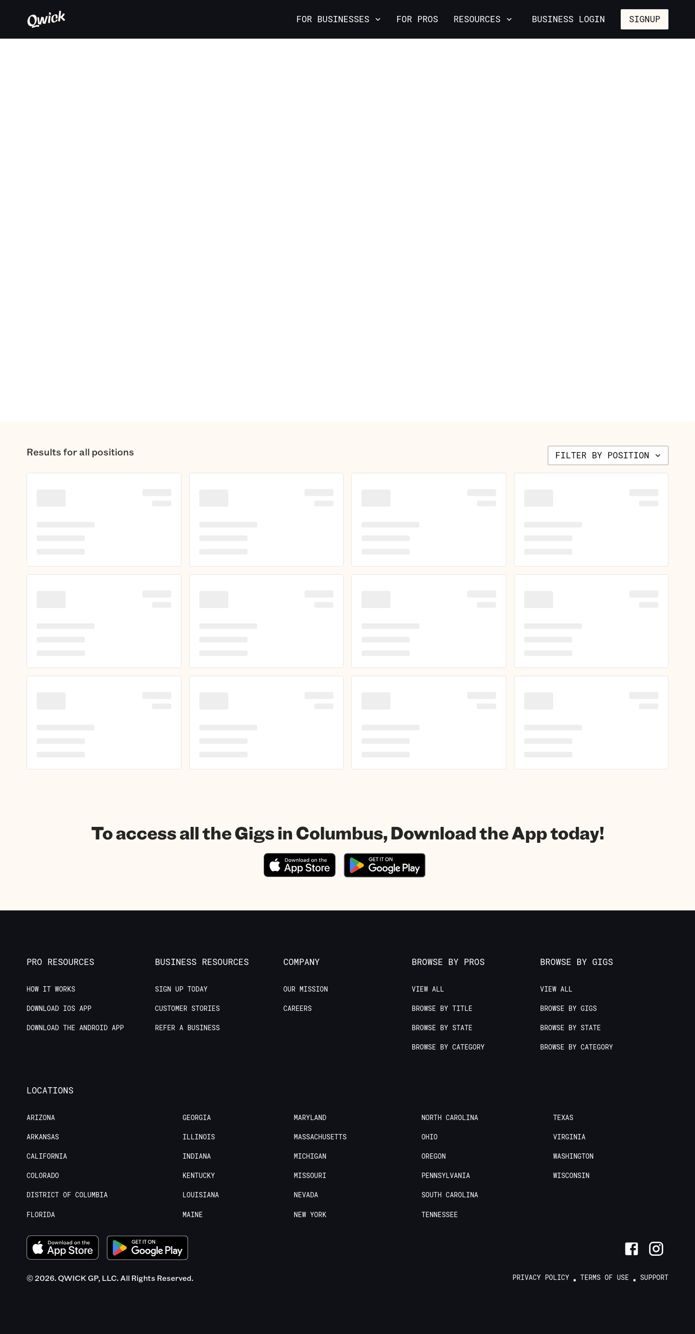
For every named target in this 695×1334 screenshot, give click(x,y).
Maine (192, 1214)
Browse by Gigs (568, 1008)
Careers (297, 1008)
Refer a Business (187, 1027)
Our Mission (305, 989)
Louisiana (200, 1195)
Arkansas (43, 1137)
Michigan (310, 1156)
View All (428, 989)
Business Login (568, 19)
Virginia (569, 1137)
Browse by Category (448, 1047)
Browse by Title (442, 1008)
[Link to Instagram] (656, 1248)
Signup (644, 19)
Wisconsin (571, 1175)
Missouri (310, 1175)
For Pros (417, 19)
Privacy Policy (541, 1277)
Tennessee (439, 1214)
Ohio (429, 1137)
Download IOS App (59, 1008)
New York (310, 1214)
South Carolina (449, 1195)
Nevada (306, 1195)
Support (654, 1277)
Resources (484, 19)
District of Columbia (67, 1195)
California (47, 1156)
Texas (563, 1117)
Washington (573, 1156)
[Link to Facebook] (631, 1248)
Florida (41, 1214)
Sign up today (181, 989)
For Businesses (339, 19)
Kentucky (198, 1175)
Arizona (41, 1117)
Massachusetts (320, 1137)
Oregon (433, 1156)
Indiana (196, 1156)
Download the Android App (75, 1027)
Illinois (198, 1137)
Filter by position (609, 455)
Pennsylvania (445, 1175)
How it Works (51, 989)
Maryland (310, 1117)
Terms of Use (604, 1277)
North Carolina (449, 1117)
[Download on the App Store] (300, 874)
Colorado (43, 1175)
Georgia (196, 1117)
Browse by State (442, 1027)
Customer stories (187, 1008)
